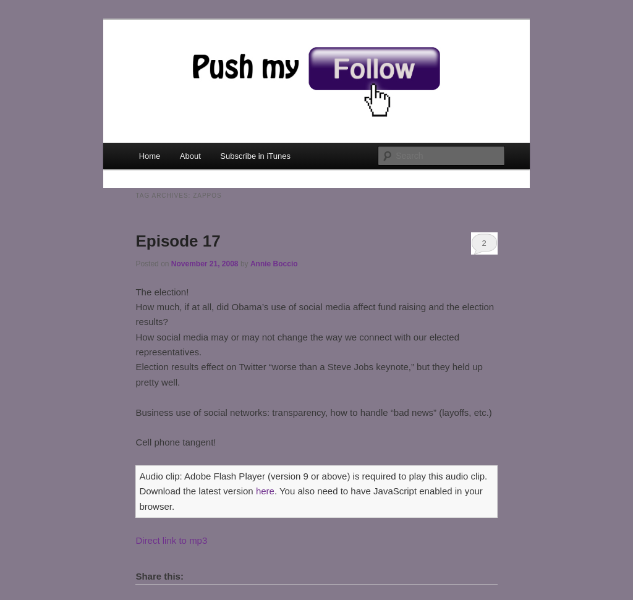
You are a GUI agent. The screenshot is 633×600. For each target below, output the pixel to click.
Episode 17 (177, 241)
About (190, 156)
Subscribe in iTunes (255, 156)
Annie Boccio (274, 264)
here (265, 491)
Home (150, 156)
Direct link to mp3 (171, 540)
